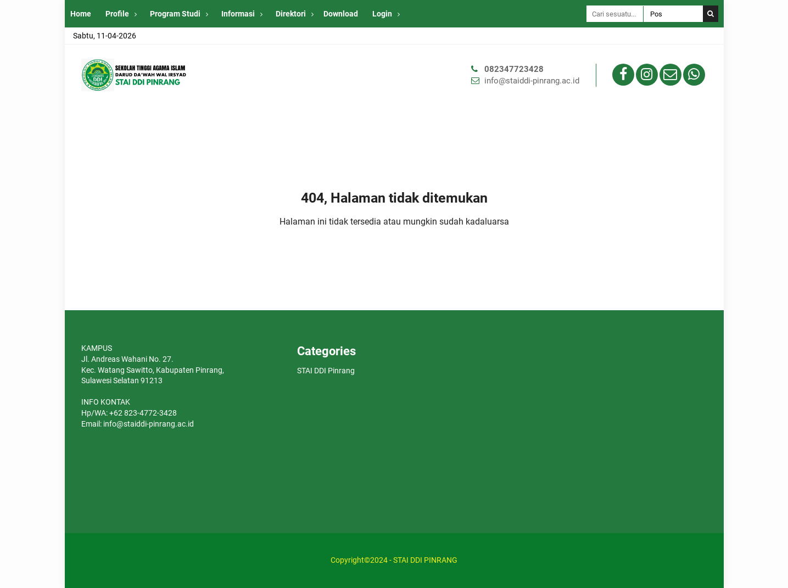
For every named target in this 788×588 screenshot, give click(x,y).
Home (80, 13)
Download (340, 13)
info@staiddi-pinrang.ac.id (531, 81)
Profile (117, 13)
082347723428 (514, 69)
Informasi (238, 13)
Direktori (291, 13)
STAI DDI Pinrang (326, 370)
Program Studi (175, 13)
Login (382, 13)
